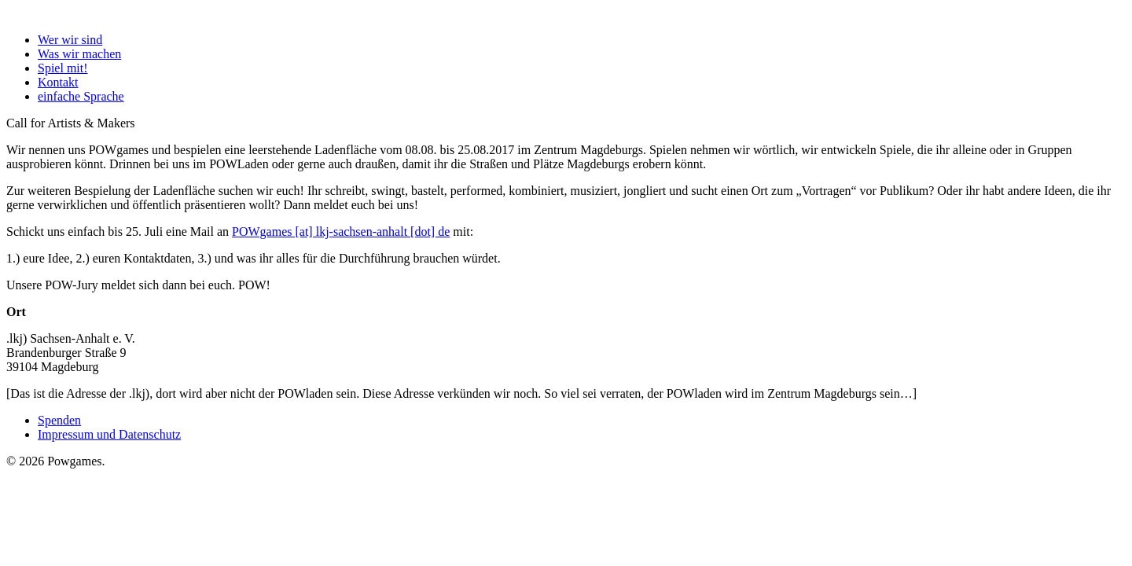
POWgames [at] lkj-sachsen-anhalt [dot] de (341, 231)
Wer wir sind (70, 39)
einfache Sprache (81, 96)
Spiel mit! (63, 68)
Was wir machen (79, 54)
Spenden (59, 420)
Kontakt (58, 82)
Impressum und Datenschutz (109, 434)
